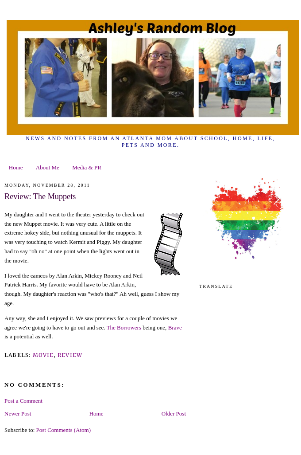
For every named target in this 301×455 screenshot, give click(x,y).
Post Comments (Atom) (63, 430)
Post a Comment (23, 400)
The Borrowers (124, 327)
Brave (175, 327)
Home (16, 167)
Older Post (174, 413)
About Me (47, 167)
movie (43, 355)
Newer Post (17, 413)
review (70, 355)
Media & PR (86, 167)
